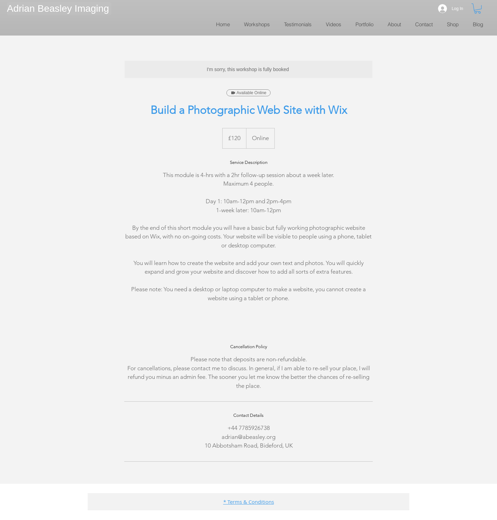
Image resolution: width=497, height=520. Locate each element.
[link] (477, 8)
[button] (59, 8)
